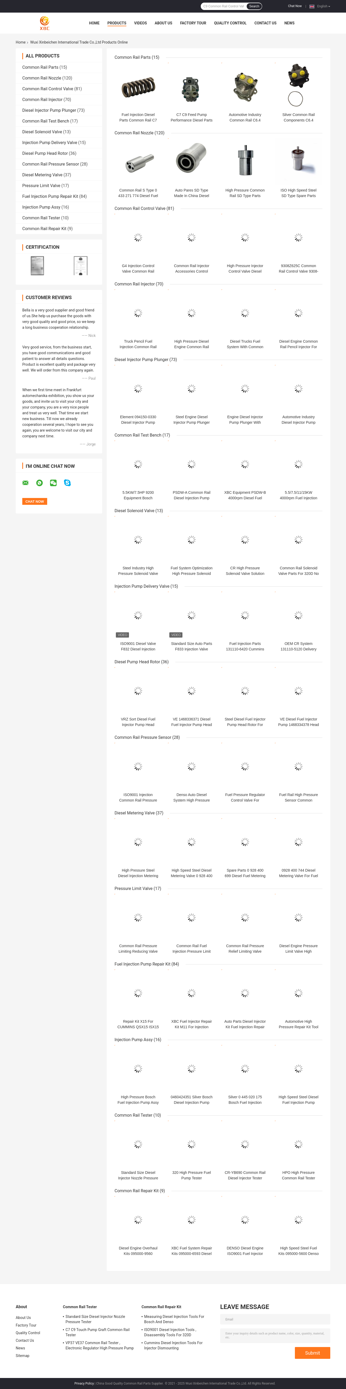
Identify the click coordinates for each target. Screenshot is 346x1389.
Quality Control (230, 23)
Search (254, 6)
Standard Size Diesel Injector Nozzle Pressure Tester (138, 1178)
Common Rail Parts (40, 67)
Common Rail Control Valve (47, 88)
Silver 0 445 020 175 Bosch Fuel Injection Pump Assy (245, 1102)
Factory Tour (193, 23)
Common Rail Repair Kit (44, 228)
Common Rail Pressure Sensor (50, 164)
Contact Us (266, 23)
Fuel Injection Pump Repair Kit (50, 196)
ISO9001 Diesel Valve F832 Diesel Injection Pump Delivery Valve (138, 649)
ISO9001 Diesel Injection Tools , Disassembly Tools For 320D (170, 1332)
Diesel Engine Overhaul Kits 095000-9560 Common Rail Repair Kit (138, 1253)
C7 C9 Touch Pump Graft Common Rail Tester (98, 1332)
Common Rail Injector (42, 99)
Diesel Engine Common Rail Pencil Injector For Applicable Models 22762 (298, 346)
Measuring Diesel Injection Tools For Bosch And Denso (174, 1319)
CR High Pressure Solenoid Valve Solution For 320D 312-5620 (245, 573)
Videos (140, 23)
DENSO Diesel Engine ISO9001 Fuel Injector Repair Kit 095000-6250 (245, 1253)
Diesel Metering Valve (42, 174)
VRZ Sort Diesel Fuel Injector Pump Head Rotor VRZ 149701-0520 (138, 724)
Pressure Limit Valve (41, 185)
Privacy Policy (84, 1383)
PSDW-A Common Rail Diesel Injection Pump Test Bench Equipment (191, 498)
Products (116, 23)
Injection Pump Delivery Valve (49, 142)
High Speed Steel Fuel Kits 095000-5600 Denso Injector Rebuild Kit (298, 1253)
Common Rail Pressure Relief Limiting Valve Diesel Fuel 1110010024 (245, 951)
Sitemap (22, 1356)
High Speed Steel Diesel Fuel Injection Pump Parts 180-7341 (298, 1102)
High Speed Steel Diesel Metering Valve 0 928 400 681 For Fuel (192, 875)
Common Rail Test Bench (45, 121)
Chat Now (295, 6)
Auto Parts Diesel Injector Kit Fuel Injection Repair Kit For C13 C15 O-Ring (245, 1027)
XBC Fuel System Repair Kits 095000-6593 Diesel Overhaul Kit (191, 1253)
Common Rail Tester (41, 217)
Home (94, 23)
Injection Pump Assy (41, 207)
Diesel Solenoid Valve (42, 131)
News (289, 23)
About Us (163, 23)
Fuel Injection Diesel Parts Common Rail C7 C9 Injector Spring (138, 120)
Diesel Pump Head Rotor (45, 153)
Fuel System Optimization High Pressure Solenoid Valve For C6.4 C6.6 (192, 573)
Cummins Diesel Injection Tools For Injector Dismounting (173, 1345)
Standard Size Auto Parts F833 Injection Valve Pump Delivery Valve (191, 649)
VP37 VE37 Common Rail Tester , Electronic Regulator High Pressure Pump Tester (100, 1346)
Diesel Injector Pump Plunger (49, 110)
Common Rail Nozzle (41, 78)
